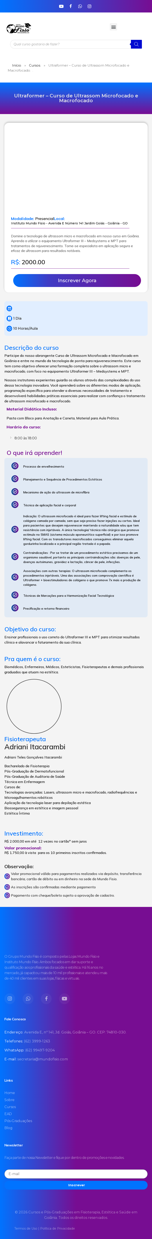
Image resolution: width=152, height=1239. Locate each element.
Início (16, 65)
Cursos (34, 65)
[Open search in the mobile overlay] (76, 44)
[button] (113, 26)
